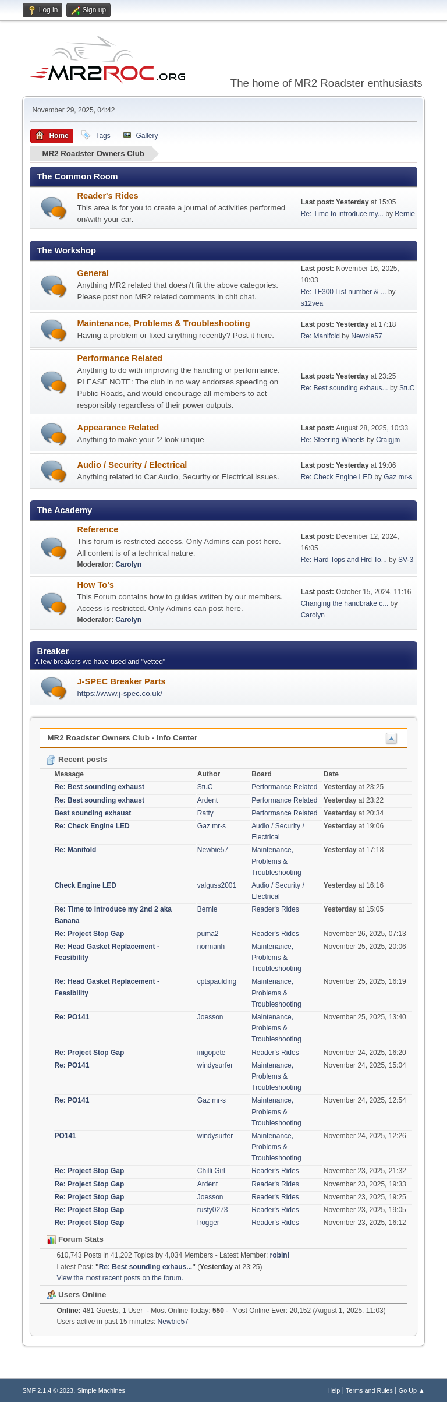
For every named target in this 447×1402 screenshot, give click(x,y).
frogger (208, 1223)
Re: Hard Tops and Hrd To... (344, 559)
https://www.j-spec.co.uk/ (119, 692)
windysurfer (215, 1065)
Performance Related (119, 357)
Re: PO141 (71, 1017)
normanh (211, 946)
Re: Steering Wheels (333, 440)
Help (333, 1389)
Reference (97, 529)
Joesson (210, 1017)
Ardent (207, 800)
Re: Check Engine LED (336, 477)
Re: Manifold (320, 335)
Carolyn (128, 564)
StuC (407, 388)
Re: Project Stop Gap (89, 933)
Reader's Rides (107, 195)
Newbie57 (366, 335)
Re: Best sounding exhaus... (344, 388)
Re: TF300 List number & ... (343, 291)
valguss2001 (216, 885)
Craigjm (388, 440)
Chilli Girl (211, 1171)
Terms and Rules (369, 1389)
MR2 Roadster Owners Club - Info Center (122, 737)
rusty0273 (212, 1210)
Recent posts (77, 759)
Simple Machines (101, 1389)
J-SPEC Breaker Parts (121, 681)
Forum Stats (75, 1239)
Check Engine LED (85, 885)
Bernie (405, 214)
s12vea (312, 303)
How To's (95, 584)
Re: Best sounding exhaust (99, 787)
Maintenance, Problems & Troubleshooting (163, 323)
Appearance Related (118, 427)
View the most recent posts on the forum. (119, 1277)
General (93, 273)
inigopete (211, 1052)
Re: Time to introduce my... (342, 214)
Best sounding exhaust (92, 812)
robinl (279, 1255)
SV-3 (405, 559)
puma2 (208, 933)
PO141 (65, 1135)
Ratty (205, 812)
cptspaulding (216, 981)
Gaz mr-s (398, 477)
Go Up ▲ (412, 1389)
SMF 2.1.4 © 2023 (47, 1389)
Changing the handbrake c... (345, 603)
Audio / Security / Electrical (132, 464)
